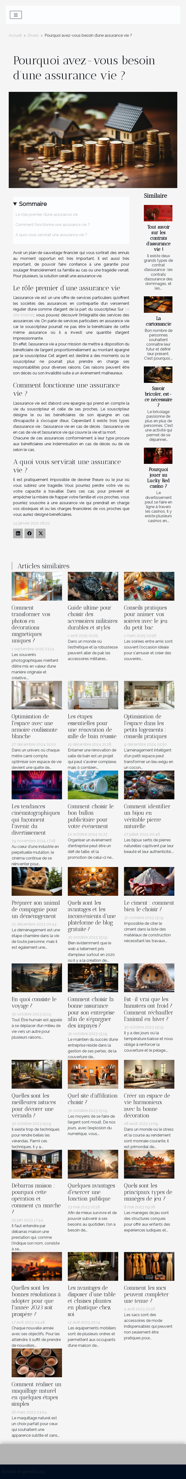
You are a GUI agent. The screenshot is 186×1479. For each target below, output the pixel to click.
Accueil (15, 35)
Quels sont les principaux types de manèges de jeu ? (148, 1192)
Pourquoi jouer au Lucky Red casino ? (158, 478)
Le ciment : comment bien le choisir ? (149, 906)
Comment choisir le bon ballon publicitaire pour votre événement (91, 816)
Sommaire (33, 203)
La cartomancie (158, 321)
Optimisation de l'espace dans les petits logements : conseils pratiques (145, 726)
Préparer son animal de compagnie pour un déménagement (36, 909)
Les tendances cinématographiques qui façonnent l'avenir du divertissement (36, 819)
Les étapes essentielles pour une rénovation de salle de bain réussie (92, 726)
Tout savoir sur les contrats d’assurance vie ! (158, 238)
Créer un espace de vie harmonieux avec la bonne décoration (147, 1106)
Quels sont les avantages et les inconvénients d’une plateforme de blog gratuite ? (92, 916)
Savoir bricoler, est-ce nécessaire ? (158, 397)
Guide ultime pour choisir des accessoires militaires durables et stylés (92, 618)
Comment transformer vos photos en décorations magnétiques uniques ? (31, 624)
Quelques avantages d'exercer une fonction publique (91, 1192)
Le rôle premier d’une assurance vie (47, 214)
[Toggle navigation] (16, 15)
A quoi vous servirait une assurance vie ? (51, 235)
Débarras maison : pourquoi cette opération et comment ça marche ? (36, 1198)
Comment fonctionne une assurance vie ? (53, 224)
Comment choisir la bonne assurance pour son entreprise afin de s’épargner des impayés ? (91, 1012)
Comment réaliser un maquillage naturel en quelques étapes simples (37, 1394)
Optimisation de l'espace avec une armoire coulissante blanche (34, 726)
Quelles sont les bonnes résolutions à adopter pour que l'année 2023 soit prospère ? (36, 1301)
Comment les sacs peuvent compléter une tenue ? (146, 1294)
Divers (33, 35)
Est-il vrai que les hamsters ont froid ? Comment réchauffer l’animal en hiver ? (148, 1009)
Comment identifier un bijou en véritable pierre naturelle (147, 816)
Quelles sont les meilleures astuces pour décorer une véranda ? (34, 1106)
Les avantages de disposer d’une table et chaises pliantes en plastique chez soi (92, 1301)
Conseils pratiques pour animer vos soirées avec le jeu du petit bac (146, 618)
